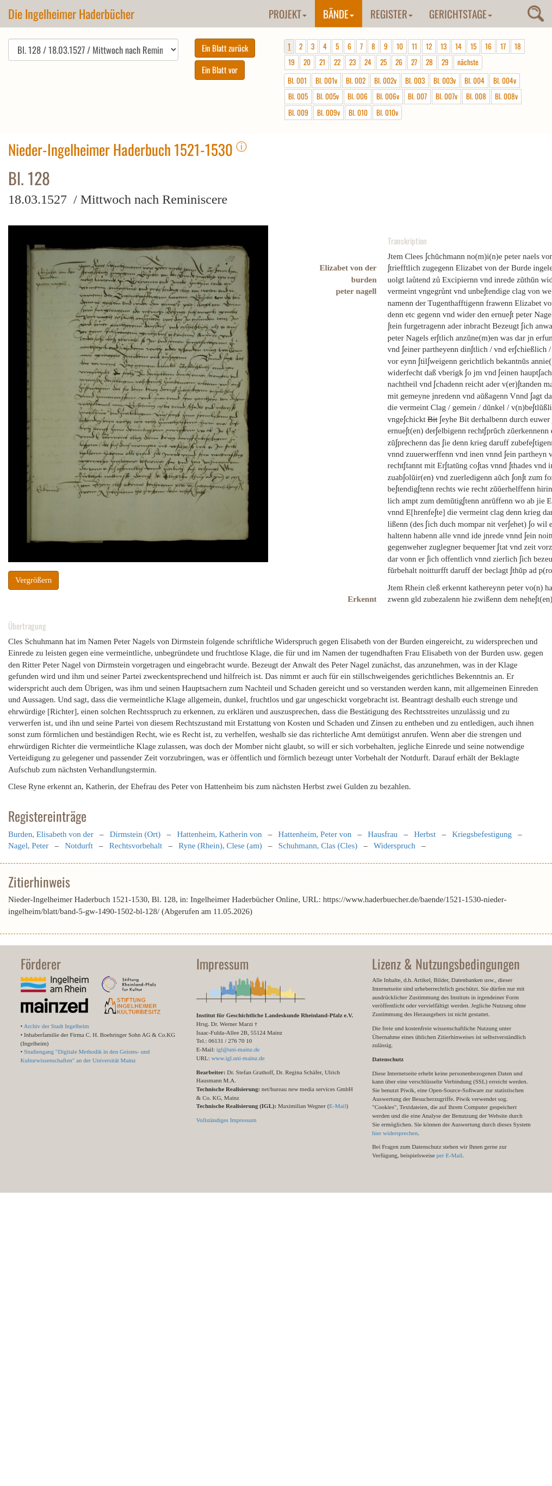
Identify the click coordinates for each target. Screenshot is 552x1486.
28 (429, 61)
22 (337, 61)
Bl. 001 (297, 80)
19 (291, 61)
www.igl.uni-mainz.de (238, 1058)
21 (322, 61)
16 (488, 46)
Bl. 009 (298, 112)
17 (503, 46)
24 (367, 61)
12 (429, 46)
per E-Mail (449, 1155)
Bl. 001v (326, 80)
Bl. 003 (415, 80)
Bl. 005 (298, 96)
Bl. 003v (444, 80)
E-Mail (337, 1106)
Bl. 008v (506, 96)
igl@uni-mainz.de (237, 1049)
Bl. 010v (387, 112)
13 (443, 46)
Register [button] (391, 13)
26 (398, 61)
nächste (468, 61)
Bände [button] (338, 13)
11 (414, 46)
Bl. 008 (476, 96)
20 (307, 61)
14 (458, 46)
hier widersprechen (395, 1133)
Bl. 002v (385, 80)
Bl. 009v (328, 112)
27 (414, 61)
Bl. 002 (355, 80)
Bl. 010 (358, 112)
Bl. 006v (387, 96)
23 (352, 61)
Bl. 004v (504, 80)
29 (445, 61)
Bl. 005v (328, 96)
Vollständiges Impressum (226, 1120)
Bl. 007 (417, 96)
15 (473, 46)
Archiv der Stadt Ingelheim (56, 1026)
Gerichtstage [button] (460, 13)
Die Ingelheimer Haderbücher (71, 13)
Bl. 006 (358, 96)
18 (517, 46)
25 (383, 61)
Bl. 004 (474, 80)
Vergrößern (33, 580)
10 (399, 46)
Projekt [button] (288, 13)
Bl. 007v (446, 96)
